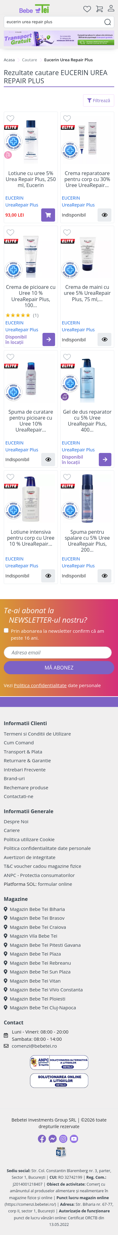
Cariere (12, 830)
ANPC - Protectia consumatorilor (39, 875)
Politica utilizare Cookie (29, 839)
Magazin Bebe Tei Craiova (35, 927)
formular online (55, 884)
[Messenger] (52, 1139)
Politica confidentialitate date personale (47, 848)
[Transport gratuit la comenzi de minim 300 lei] (59, 38)
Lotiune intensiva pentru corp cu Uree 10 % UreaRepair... (30, 538)
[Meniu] (9, 9)
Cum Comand (19, 742)
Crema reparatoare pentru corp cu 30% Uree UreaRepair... (87, 179)
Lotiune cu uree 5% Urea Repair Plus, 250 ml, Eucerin (31, 179)
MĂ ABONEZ (59, 667)
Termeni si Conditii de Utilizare (37, 734)
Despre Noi (16, 821)
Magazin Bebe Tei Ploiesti (34, 998)
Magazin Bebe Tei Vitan (32, 981)
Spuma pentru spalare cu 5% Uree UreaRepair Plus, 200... (87, 541)
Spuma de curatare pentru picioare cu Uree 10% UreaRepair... (30, 421)
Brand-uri (14, 778)
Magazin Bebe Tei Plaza (32, 954)
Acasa (9, 60)
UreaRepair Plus (21, 205)
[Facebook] (42, 1139)
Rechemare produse (26, 787)
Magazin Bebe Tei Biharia (34, 909)
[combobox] (59, 22)
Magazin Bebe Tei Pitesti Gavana (42, 945)
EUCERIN (14, 198)
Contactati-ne (18, 796)
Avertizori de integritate (29, 857)
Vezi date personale (52, 685)
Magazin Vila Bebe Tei (30, 936)
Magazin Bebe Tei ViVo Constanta (43, 989)
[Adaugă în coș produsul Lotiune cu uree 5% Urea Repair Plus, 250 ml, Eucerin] (48, 215)
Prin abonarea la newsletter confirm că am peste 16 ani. (57, 634)
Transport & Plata (23, 751)
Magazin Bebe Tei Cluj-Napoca (40, 1007)
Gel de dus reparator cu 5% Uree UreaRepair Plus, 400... (87, 421)
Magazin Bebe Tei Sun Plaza (37, 971)
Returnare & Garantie (27, 760)
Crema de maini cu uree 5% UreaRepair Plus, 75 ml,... (87, 293)
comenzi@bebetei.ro (34, 1046)
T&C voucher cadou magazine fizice (42, 866)
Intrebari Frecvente (25, 769)
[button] (104, 215)
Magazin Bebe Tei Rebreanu (37, 963)
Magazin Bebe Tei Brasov (34, 918)
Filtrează (98, 100)
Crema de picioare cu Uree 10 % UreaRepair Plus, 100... (31, 296)
